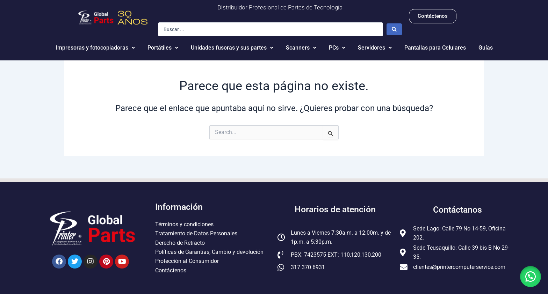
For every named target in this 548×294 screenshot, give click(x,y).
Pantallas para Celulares (435, 47)
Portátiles (162, 47)
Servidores (375, 47)
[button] (530, 276)
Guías (485, 47)
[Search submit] (394, 29)
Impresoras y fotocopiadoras (95, 47)
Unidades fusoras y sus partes (232, 47)
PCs (337, 47)
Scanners (301, 47)
